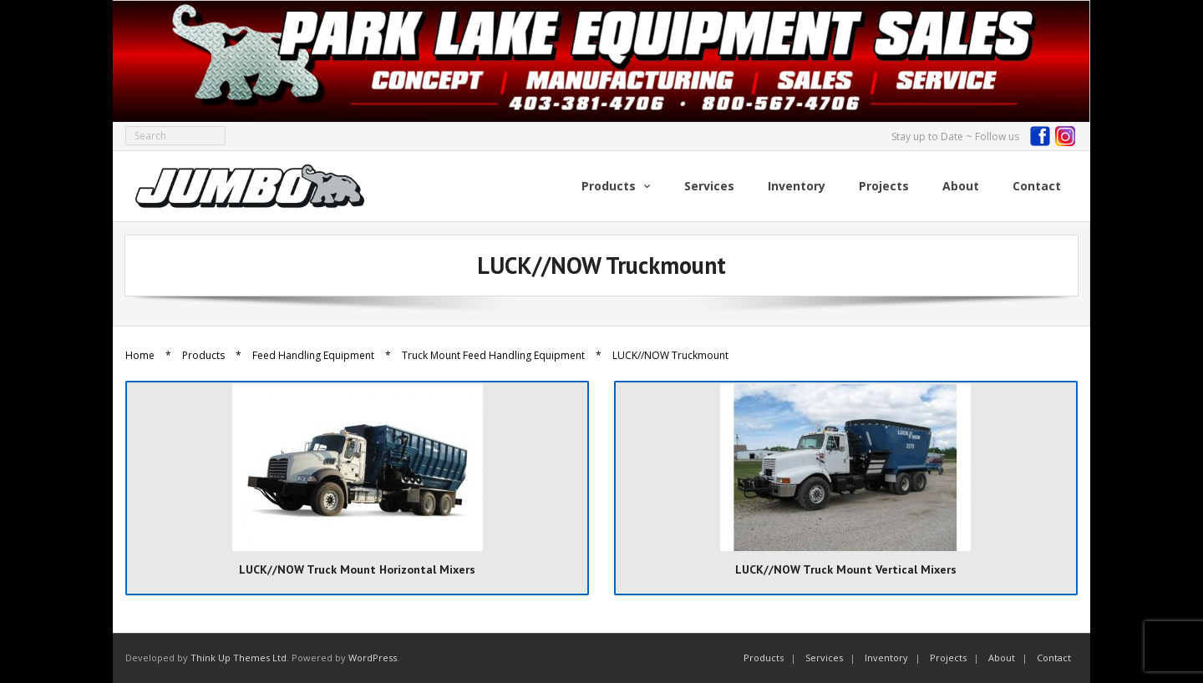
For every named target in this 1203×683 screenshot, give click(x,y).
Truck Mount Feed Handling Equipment (493, 355)
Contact (1054, 657)
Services (824, 657)
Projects (948, 657)
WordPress (372, 657)
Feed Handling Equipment (313, 355)
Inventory (886, 657)
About (1001, 657)
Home (140, 355)
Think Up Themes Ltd (238, 657)
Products (203, 355)
